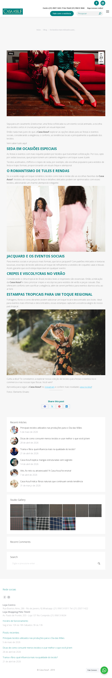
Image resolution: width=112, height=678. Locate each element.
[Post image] (14, 430)
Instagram (49, 386)
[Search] (89, 13)
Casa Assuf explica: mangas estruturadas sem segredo (46, 459)
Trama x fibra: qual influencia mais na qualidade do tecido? (47, 449)
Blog (11, 53)
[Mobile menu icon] (107, 11)
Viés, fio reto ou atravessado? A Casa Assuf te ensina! (45, 470)
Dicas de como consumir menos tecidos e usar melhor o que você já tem (55, 438)
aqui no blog (86, 386)
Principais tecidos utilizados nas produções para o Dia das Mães (51, 427)
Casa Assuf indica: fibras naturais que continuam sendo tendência (51, 481)
